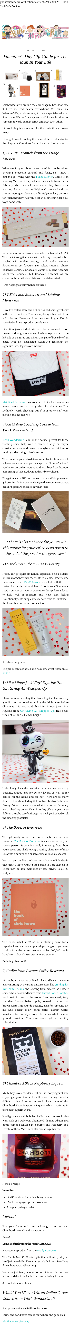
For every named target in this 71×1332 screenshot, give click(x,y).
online (6, 673)
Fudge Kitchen (44, 176)
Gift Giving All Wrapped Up (37, 710)
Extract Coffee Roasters (55, 993)
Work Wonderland (13, 440)
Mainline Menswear (13, 402)
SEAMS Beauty (31, 582)
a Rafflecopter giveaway (15, 1321)
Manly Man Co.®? (47, 1250)
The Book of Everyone (27, 841)
